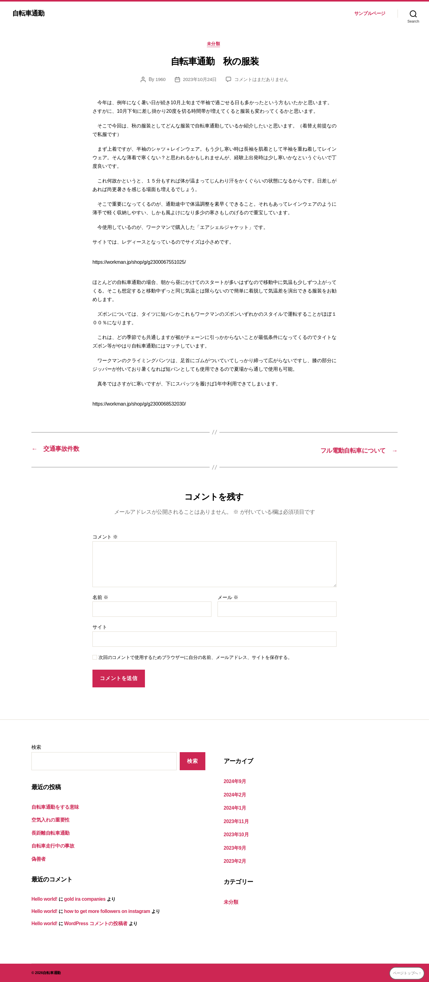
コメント (105, 537)
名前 (100, 598)
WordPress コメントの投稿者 (93, 923)
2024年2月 (234, 794)
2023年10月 (235, 834)
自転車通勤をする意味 (53, 807)
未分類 (214, 44)
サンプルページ (369, 13)
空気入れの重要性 (49, 820)
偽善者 (38, 859)
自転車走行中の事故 (51, 846)
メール (228, 598)
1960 (158, 80)
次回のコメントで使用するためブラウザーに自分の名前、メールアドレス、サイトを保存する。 (195, 657)
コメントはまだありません (262, 80)
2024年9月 (234, 782)
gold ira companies (83, 899)
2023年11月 (235, 820)
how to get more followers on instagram (104, 911)
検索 (36, 748)
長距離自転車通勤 (49, 833)
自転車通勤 (29, 13)
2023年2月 (234, 859)
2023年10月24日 (198, 80)
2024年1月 (234, 808)
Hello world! (43, 899)
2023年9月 (234, 846)
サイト (99, 628)
